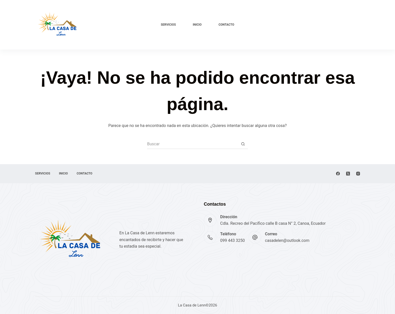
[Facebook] (338, 173)
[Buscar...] (192, 144)
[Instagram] (358, 173)
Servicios (168, 24)
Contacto (226, 24)
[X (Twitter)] (348, 173)
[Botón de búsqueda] (243, 144)
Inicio (197, 24)
